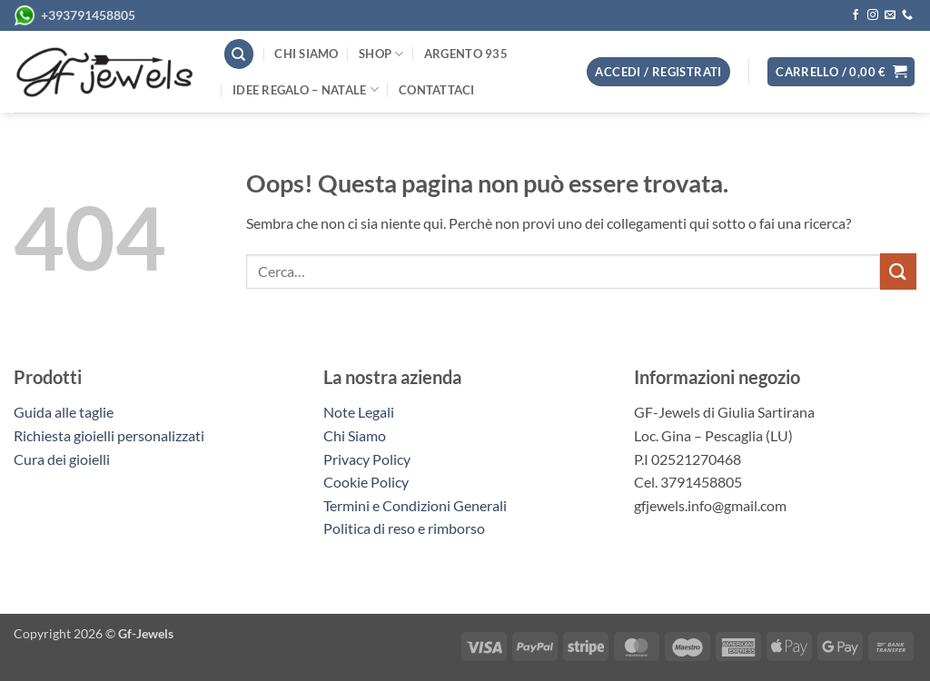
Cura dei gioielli (62, 459)
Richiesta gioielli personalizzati (109, 435)
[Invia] (898, 271)
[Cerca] (238, 54)
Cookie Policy (366, 481)
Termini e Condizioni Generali (415, 505)
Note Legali (358, 411)
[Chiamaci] (907, 15)
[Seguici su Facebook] (855, 15)
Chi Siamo (354, 435)
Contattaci (437, 90)
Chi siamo (306, 53)
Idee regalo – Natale (305, 89)
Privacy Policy (367, 459)
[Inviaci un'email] (890, 15)
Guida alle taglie (66, 411)
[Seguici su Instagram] (872, 15)
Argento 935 (466, 53)
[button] (841, 72)
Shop (381, 54)
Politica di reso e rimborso (404, 528)
